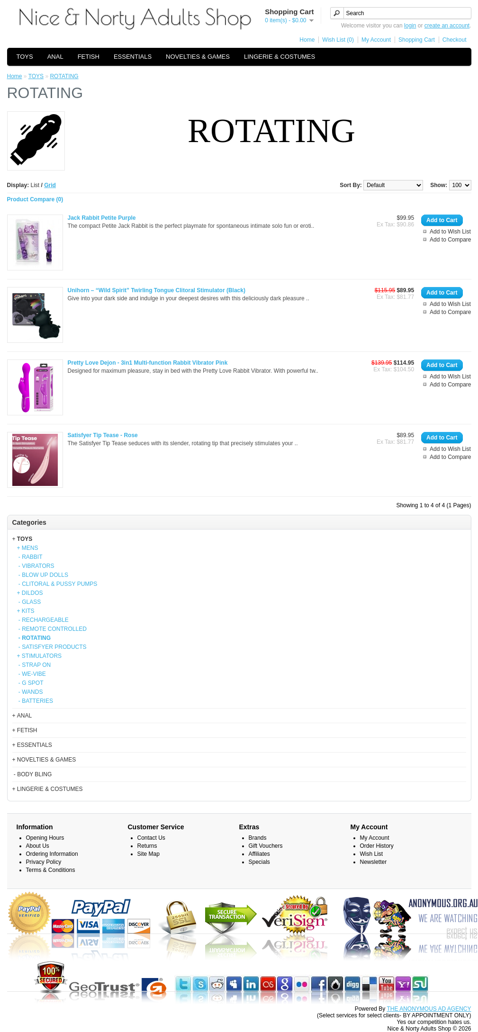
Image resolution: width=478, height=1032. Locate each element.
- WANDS (30, 692)
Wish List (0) (338, 39)
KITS (28, 611)
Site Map (148, 854)
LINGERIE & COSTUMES (279, 56)
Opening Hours (45, 838)
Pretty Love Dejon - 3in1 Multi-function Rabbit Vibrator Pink (148, 362)
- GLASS (29, 602)
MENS (30, 548)
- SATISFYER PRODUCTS (52, 647)
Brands (258, 838)
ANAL (55, 56)
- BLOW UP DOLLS (42, 575)
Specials (259, 862)
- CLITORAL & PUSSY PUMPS (57, 584)
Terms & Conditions (50, 870)
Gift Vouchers (266, 846)
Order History (377, 846)
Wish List (371, 854)
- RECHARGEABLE (43, 620)
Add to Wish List (450, 231)
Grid (50, 185)
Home (307, 39)
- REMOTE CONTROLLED (52, 629)
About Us (37, 846)
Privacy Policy (44, 862)
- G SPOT (30, 683)
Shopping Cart (416, 39)
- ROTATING (34, 638)
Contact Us (151, 838)
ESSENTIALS (133, 56)
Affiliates (259, 854)
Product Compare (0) (35, 199)
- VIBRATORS (35, 566)
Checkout (454, 39)
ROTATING (64, 76)
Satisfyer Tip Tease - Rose (103, 435)
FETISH (88, 56)
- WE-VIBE (31, 674)
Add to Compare (450, 239)
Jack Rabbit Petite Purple (102, 218)
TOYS (25, 56)
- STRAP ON (34, 665)
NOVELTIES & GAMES (198, 56)
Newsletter (373, 862)
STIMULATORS (42, 656)
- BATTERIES (35, 701)
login (410, 25)
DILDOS (32, 593)
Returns (147, 846)
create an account (446, 25)
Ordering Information (52, 854)
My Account (376, 39)
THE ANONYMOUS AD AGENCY (429, 1008)
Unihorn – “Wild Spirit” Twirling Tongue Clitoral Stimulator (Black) (156, 290)
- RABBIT (30, 557)
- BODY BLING (32, 774)
